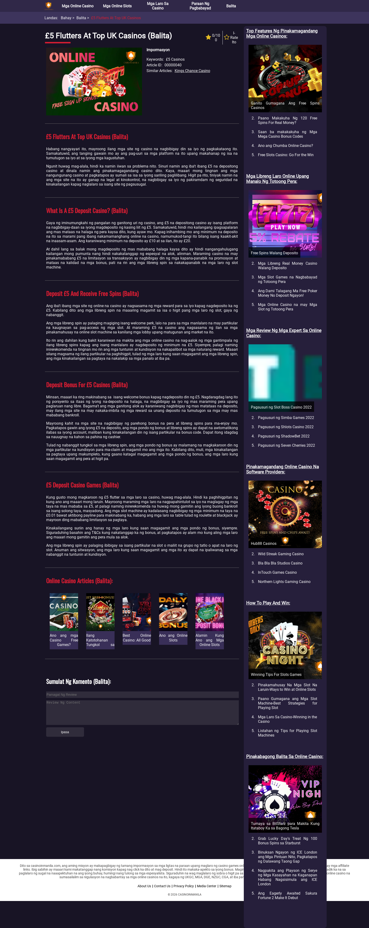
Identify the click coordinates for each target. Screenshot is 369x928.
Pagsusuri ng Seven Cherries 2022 (286, 445)
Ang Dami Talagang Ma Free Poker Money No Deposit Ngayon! (287, 293)
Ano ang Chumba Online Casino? (285, 145)
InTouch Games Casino (277, 572)
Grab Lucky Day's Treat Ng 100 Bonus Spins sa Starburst (287, 840)
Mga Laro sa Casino (158, 5)
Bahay (66, 18)
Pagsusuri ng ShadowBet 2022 (284, 436)
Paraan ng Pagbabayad (200, 5)
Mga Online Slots (117, 6)
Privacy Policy (183, 886)
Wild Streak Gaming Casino (281, 554)
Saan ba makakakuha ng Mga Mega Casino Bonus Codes (287, 134)
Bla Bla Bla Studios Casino (280, 563)
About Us (144, 886)
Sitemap (225, 886)
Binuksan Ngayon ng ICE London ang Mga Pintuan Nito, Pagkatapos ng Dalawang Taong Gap (287, 857)
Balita (231, 6)
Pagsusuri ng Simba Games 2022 (286, 417)
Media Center (206, 886)
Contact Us (162, 886)
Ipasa (65, 732)
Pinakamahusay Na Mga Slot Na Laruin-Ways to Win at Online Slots (287, 687)
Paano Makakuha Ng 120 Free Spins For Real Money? (287, 120)
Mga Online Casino (77, 6)
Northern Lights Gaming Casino (284, 581)
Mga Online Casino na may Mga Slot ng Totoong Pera (287, 306)
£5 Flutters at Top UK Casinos (116, 18)
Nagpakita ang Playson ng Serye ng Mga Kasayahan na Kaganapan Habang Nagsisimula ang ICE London (287, 877)
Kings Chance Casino (192, 70)
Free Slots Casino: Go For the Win (286, 155)
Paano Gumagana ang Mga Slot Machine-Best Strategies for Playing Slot (287, 703)
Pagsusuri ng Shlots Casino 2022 (286, 427)
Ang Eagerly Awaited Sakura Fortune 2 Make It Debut (287, 895)
